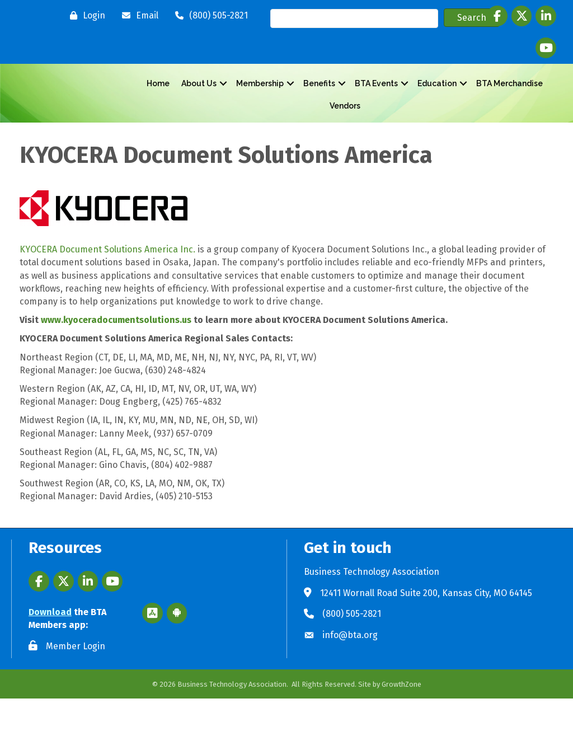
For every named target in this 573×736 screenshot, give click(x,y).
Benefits (319, 101)
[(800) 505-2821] (209, 16)
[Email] (137, 16)
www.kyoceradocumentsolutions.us (116, 357)
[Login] (84, 16)
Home (158, 101)
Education (437, 101)
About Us (199, 101)
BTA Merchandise (509, 101)
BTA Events (376, 101)
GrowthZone (401, 722)
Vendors (345, 124)
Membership (260, 101)
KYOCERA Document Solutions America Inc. (107, 287)
